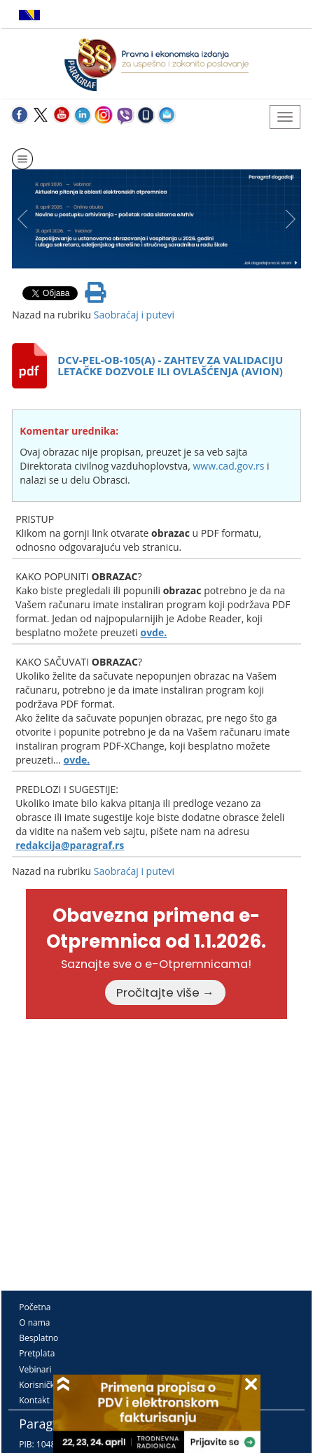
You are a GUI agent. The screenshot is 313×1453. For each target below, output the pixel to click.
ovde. (153, 632)
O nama (34, 1322)
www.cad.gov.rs (228, 465)
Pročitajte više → (165, 992)
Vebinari (35, 1369)
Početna (34, 1307)
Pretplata (37, 1353)
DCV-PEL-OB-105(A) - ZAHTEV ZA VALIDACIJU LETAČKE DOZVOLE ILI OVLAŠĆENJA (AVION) (170, 366)
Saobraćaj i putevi (134, 314)
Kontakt (34, 1400)
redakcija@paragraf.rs (69, 845)
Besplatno (38, 1338)
